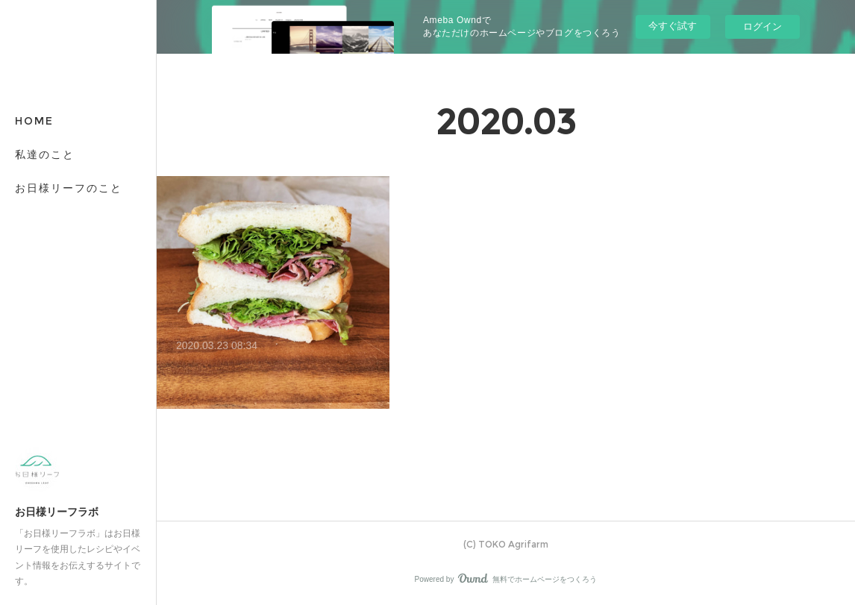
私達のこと (45, 154)
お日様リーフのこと (68, 188)
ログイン (762, 26)
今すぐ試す (672, 25)
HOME (34, 121)
